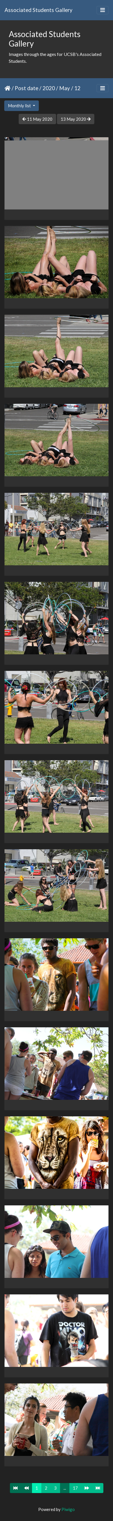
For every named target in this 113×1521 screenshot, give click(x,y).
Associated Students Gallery (39, 10)
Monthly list (20, 105)
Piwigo (68, 1509)
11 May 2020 (37, 119)
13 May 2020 (76, 119)
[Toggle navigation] (102, 10)
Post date (26, 88)
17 (75, 1487)
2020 (48, 88)
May (64, 88)
